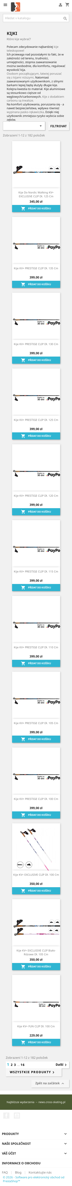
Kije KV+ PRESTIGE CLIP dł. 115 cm (36, 571)
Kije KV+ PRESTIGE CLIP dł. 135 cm (36, 268)
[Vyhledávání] (36, 18)
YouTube (17, 1115)
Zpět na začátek (50, 1083)
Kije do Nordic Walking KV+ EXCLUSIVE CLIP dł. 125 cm (36, 194)
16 (23, 1065)
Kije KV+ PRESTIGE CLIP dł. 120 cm (36, 495)
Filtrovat (58, 126)
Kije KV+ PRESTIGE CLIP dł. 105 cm (36, 723)
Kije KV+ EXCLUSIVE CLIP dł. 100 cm (36, 874)
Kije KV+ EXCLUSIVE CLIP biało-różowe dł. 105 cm (36, 952)
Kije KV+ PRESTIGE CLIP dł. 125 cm (36, 420)
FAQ (5, 1172)
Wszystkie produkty (33, 1072)
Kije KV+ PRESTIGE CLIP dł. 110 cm (36, 647)
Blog (18, 1172)
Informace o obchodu (21, 1163)
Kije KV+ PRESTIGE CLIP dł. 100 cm (36, 799)
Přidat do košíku (36, 208)
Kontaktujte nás (40, 1172)
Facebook (6, 1115)
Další (62, 1065)
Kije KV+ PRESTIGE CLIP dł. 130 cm (36, 344)
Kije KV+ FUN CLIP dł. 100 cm (36, 1026)
